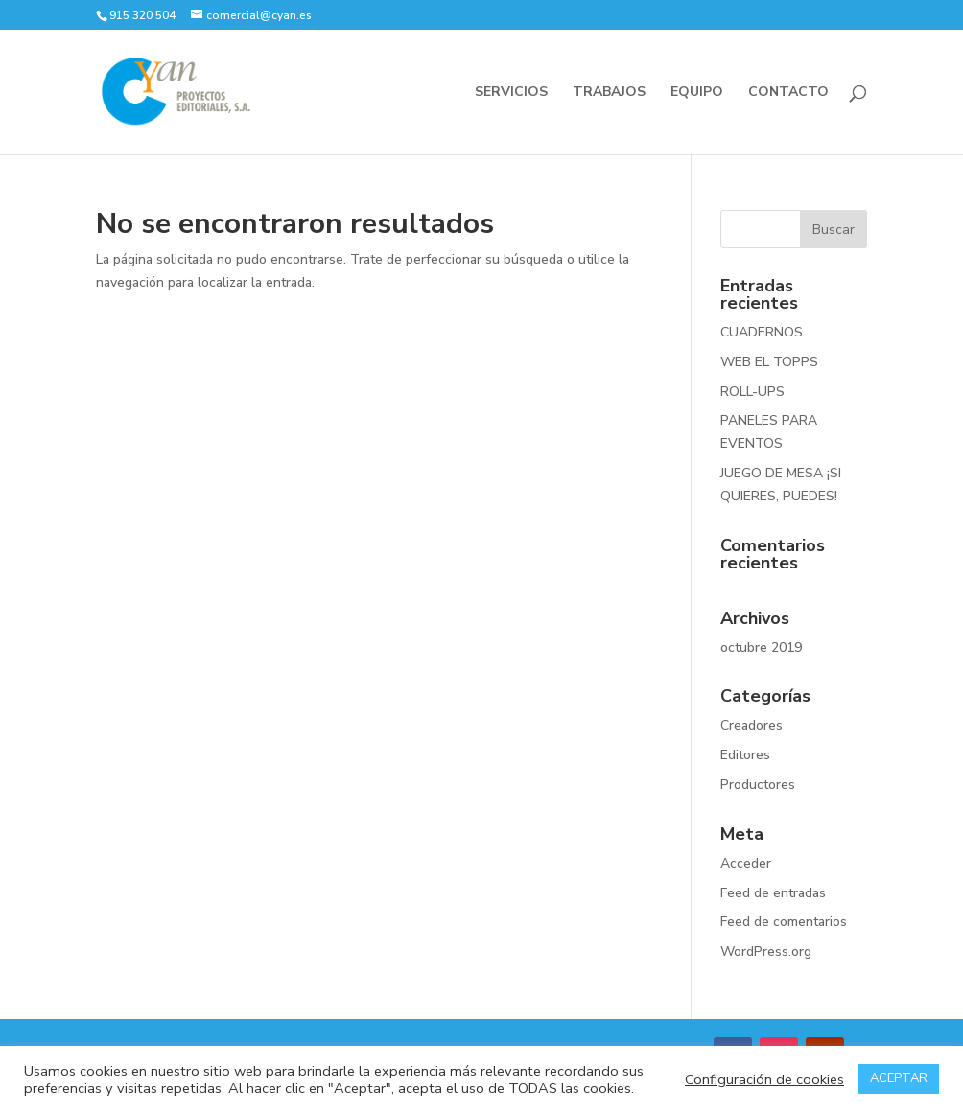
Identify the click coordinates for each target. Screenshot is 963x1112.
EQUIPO (696, 93)
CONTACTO (788, 93)
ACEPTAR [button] (899, 1078)
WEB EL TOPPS (769, 362)
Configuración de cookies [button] (764, 1079)
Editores (745, 755)
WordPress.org (765, 951)
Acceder (745, 863)
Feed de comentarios (783, 922)
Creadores (751, 725)
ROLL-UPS (752, 391)
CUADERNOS (761, 332)
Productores (757, 785)
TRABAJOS (609, 93)
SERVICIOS (511, 93)
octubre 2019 (761, 647)
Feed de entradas (773, 893)
